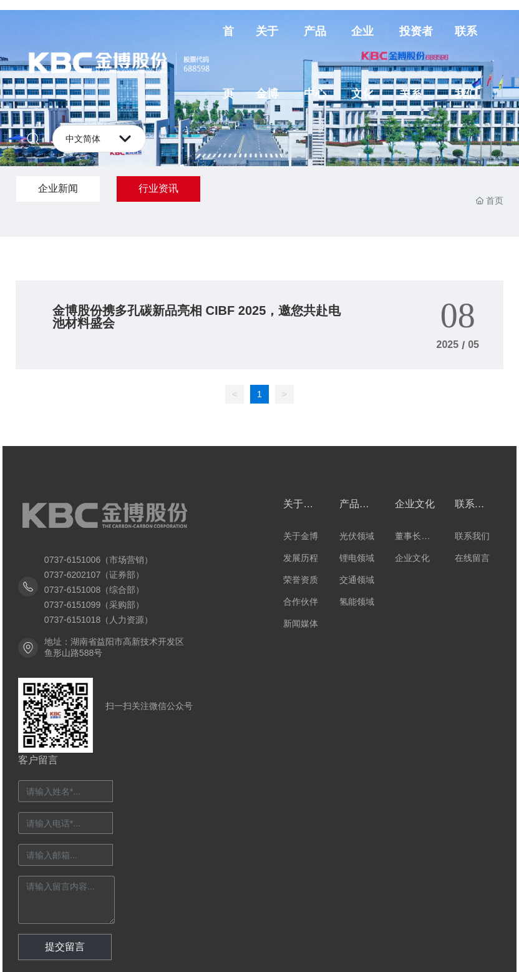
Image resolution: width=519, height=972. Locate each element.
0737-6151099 (72, 605)
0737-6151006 (72, 560)
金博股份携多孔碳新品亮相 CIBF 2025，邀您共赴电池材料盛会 (196, 317)
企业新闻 (58, 188)
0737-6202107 (72, 575)
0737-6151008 (72, 590)
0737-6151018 (72, 620)
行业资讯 (158, 188)
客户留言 (38, 760)
